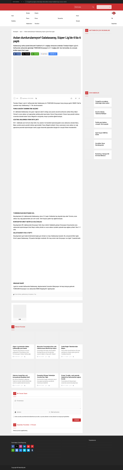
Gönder (34, 53)
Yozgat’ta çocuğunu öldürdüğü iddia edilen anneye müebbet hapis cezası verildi (47, 1)
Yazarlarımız (92, 440)
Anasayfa (15, 31)
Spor (21, 31)
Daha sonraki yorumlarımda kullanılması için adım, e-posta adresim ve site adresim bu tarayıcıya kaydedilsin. (42, 416)
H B (17, 98)
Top (35, 294)
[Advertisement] (98, 62)
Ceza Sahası (18, 294)
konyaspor (31, 294)
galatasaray (25, 294)
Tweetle (26, 53)
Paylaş (16, 53)
